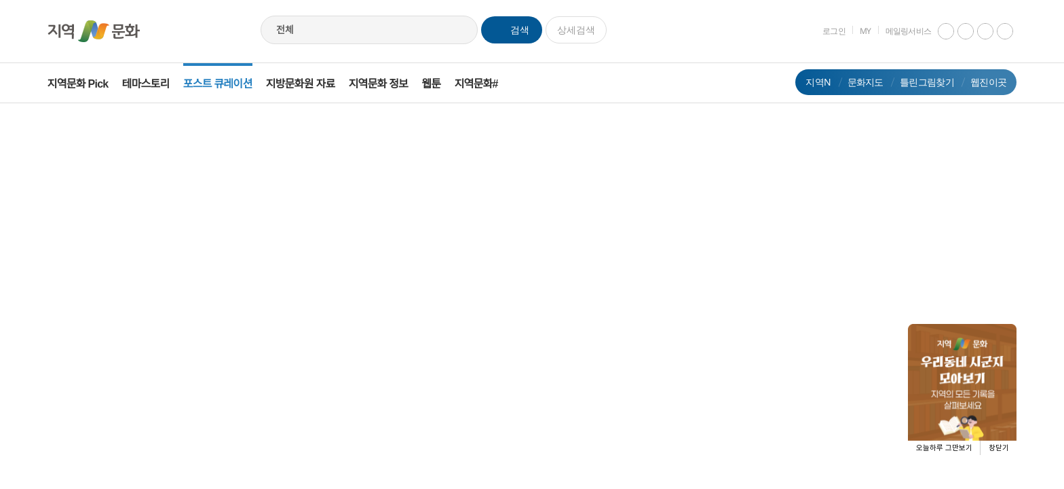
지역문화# (486, 84)
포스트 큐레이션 (227, 84)
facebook (975, 31)
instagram (956, 31)
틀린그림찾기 (917, 81)
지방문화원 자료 (310, 84)
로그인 (824, 31)
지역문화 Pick (87, 84)
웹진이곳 (979, 81)
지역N (808, 81)
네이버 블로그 (995, 31)
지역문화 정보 (388, 84)
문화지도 (855, 81)
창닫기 (999, 447)
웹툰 (441, 84)
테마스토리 (155, 84)
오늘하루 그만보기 (944, 447)
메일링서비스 (898, 31)
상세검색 (576, 29)
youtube (936, 31)
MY (856, 31)
